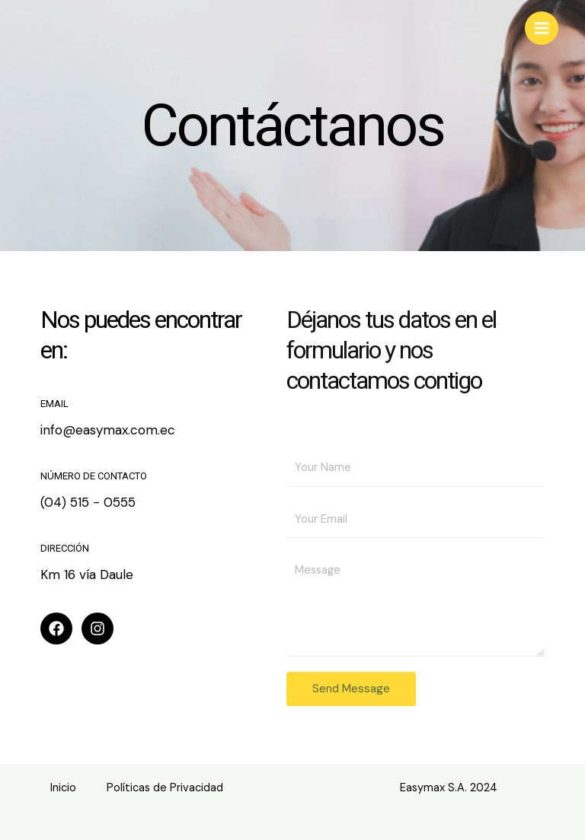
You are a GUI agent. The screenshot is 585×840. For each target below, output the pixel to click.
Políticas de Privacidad (165, 788)
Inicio (63, 788)
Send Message (351, 688)
